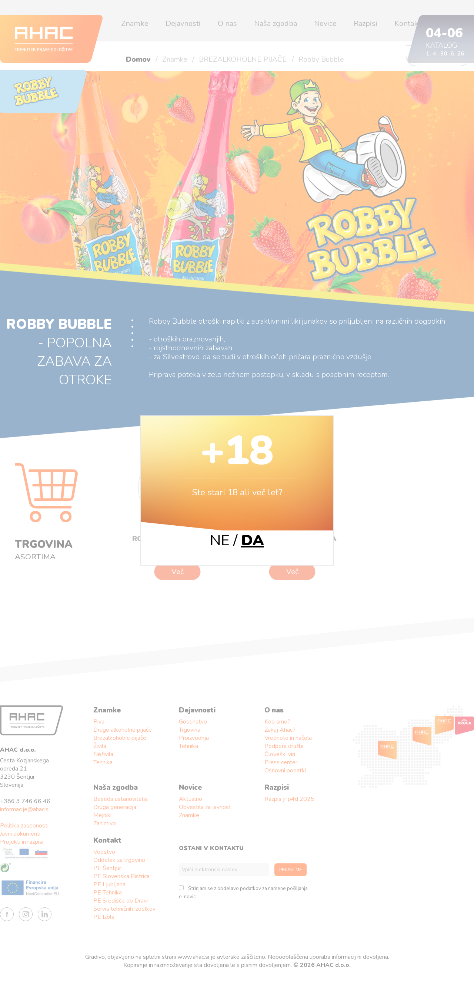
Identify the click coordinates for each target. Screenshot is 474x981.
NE (220, 540)
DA (252, 540)
